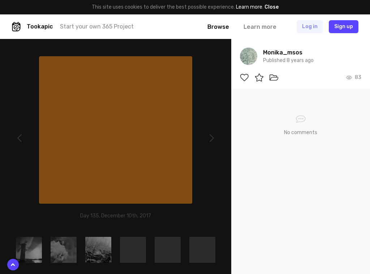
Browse (218, 26)
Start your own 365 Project (97, 26)
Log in (310, 26)
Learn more (249, 7)
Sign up (343, 26)
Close (271, 7)
